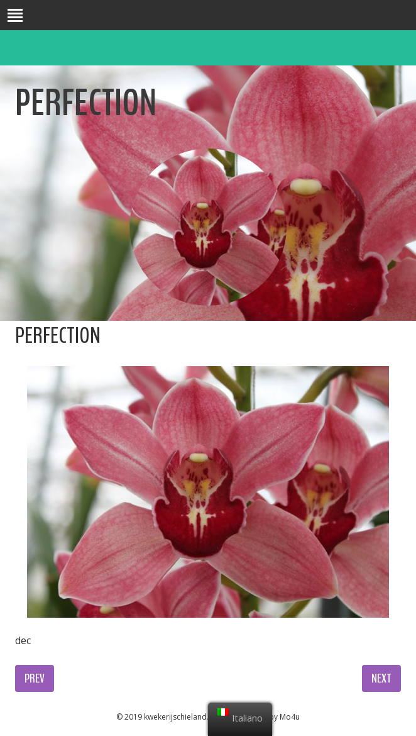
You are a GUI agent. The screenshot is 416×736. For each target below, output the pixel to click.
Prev (35, 678)
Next (381, 678)
